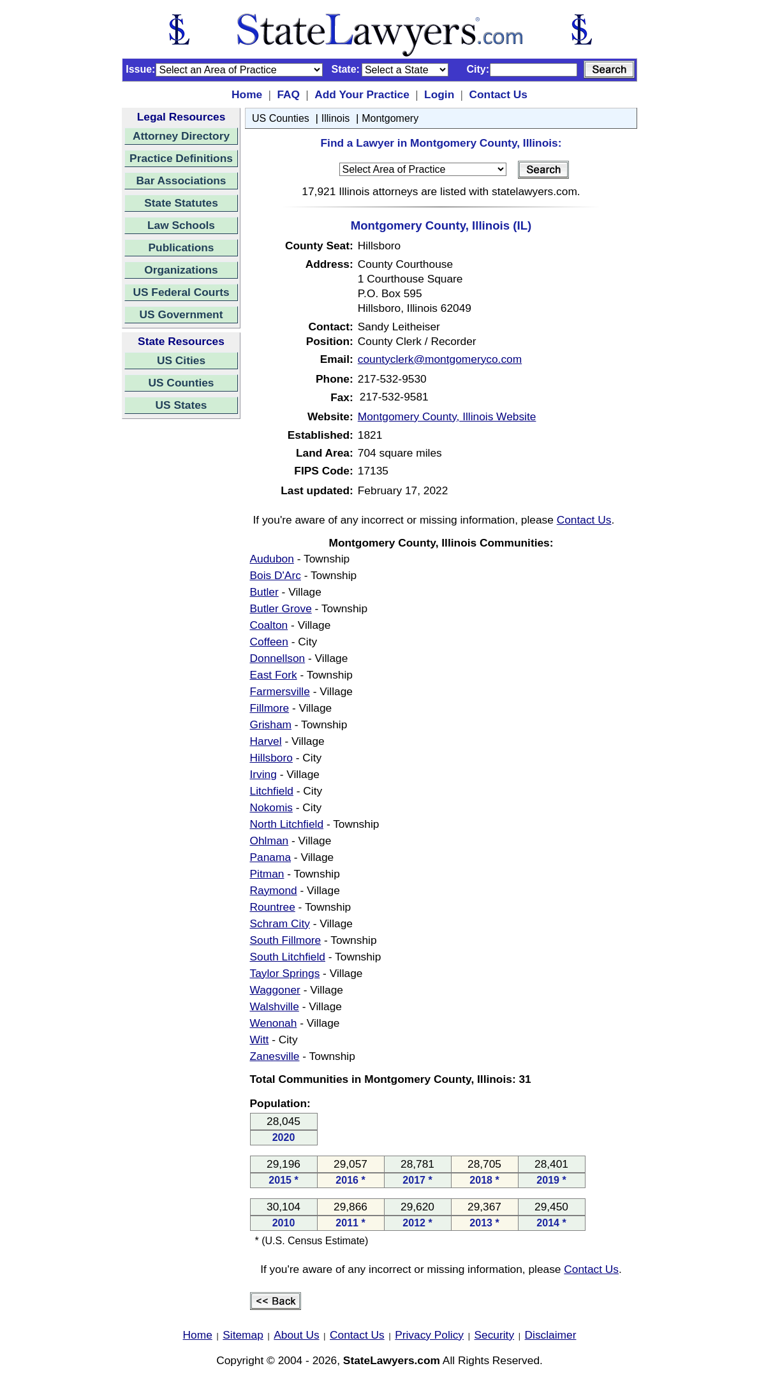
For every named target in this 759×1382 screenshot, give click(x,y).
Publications (181, 247)
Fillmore (270, 708)
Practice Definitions (181, 158)
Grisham (270, 724)
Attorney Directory (181, 135)
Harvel (266, 741)
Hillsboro (271, 757)
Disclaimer (551, 1334)
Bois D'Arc (275, 575)
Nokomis (271, 807)
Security (495, 1334)
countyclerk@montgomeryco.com (440, 359)
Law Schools (181, 225)
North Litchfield (287, 824)
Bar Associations (181, 180)
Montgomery (390, 118)
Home (247, 94)
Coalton (269, 625)
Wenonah (273, 1023)
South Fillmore (285, 940)
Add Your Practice (361, 94)
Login (439, 94)
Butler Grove (281, 608)
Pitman (267, 873)
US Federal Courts (181, 292)
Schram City (280, 923)
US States (181, 405)
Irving (263, 774)
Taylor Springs (285, 973)
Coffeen (269, 641)
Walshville (274, 1006)
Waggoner (275, 989)
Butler (264, 591)
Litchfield (271, 790)
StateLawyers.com (391, 1360)
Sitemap (243, 1334)
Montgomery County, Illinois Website (447, 416)
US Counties (181, 382)
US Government (181, 314)
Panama (270, 857)
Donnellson (278, 658)
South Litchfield (288, 956)
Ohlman (269, 840)
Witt (259, 1039)
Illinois (335, 118)
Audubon (272, 558)
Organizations (181, 269)
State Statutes (181, 202)
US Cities (181, 360)
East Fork (273, 674)
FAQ (288, 94)
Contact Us (498, 94)
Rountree (272, 907)
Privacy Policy (429, 1334)
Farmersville (280, 691)
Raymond (273, 890)
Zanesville (275, 1056)
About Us (296, 1334)
